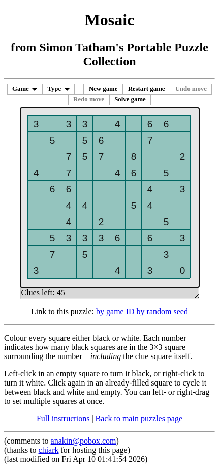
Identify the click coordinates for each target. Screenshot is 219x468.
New (103, 88)
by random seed (162, 311)
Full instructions (63, 418)
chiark (49, 450)
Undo (191, 88)
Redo (88, 99)
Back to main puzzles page (139, 418)
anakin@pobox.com (83, 440)
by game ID (115, 311)
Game (20, 88)
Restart (146, 88)
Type (54, 88)
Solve (130, 99)
